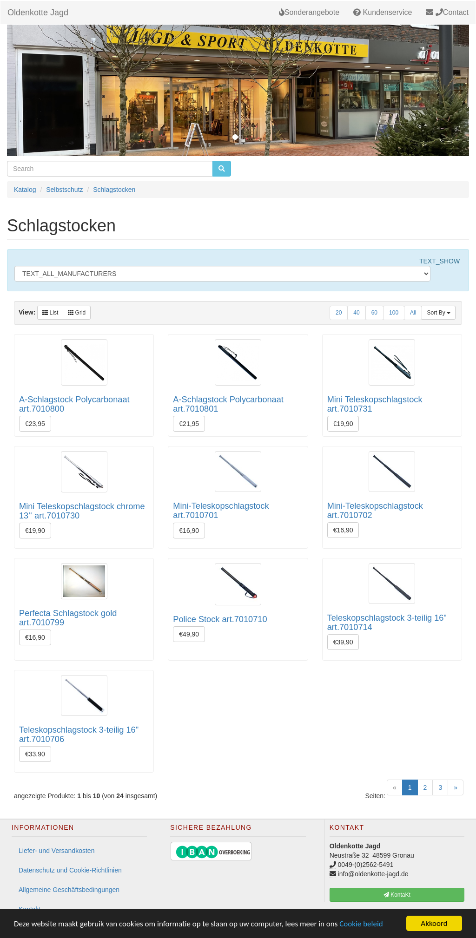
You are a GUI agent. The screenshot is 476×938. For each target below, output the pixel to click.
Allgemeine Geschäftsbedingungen (69, 889)
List (50, 312)
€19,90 (343, 423)
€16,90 (189, 530)
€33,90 (35, 754)
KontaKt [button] (396, 895)
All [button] (413, 312)
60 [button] (374, 312)
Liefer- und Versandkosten (56, 850)
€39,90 (343, 642)
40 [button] (356, 312)
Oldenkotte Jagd (37, 12)
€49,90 (189, 634)
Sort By (438, 312)
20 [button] (339, 312)
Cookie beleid (361, 924)
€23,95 (35, 423)
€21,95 (189, 423)
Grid (77, 312)
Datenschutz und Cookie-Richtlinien (70, 870)
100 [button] (393, 312)
